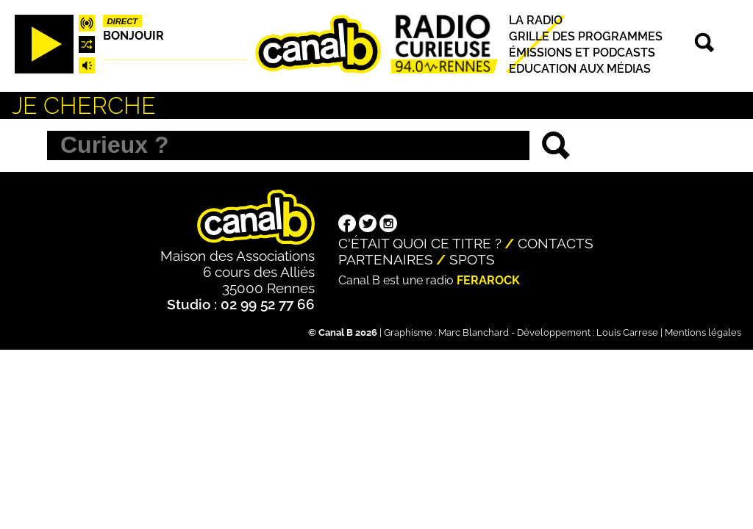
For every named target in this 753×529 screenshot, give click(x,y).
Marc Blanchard (473, 332)
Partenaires (385, 259)
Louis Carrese (627, 332)
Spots (472, 259)
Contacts (555, 243)
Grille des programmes (586, 36)
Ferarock (488, 280)
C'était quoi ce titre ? (420, 243)
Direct (122, 21)
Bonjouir (133, 36)
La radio (536, 20)
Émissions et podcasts (582, 53)
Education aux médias (580, 69)
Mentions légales (703, 332)
